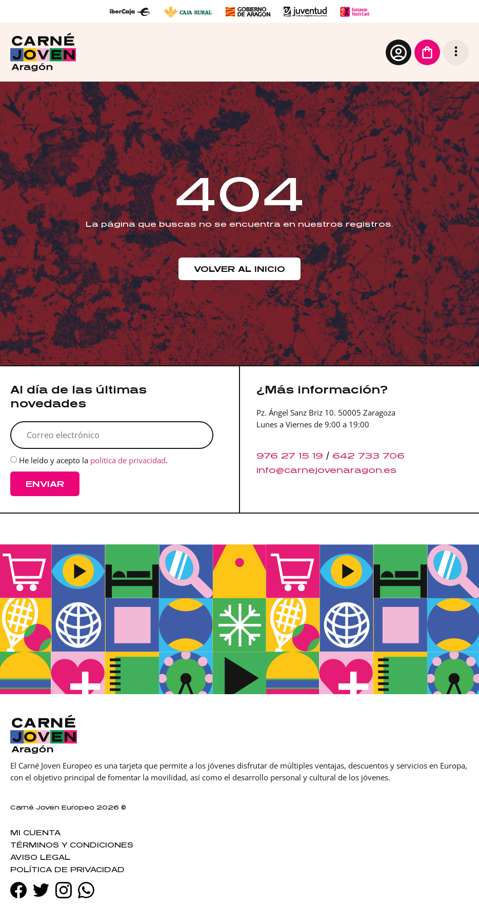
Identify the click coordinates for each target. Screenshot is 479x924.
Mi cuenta (35, 832)
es (390, 470)
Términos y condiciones (71, 844)
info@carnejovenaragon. (320, 470)
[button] (456, 52)
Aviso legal (40, 857)
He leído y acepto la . (93, 460)
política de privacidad (128, 460)
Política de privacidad (67, 869)
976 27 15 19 (289, 455)
